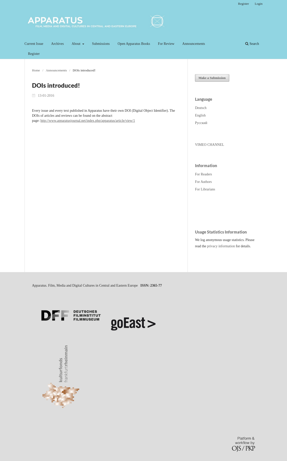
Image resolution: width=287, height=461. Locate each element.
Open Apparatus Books (134, 44)
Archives (57, 44)
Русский (201, 123)
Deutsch (200, 108)
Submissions (101, 44)
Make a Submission (212, 78)
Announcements (193, 44)
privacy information (221, 246)
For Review (166, 44)
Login (258, 4)
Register (34, 54)
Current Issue (33, 44)
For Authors (203, 182)
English (200, 115)
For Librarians (205, 189)
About (77, 44)
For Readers (203, 174)
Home (36, 70)
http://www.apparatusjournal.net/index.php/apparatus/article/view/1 (87, 121)
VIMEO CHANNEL (209, 145)
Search (252, 44)
